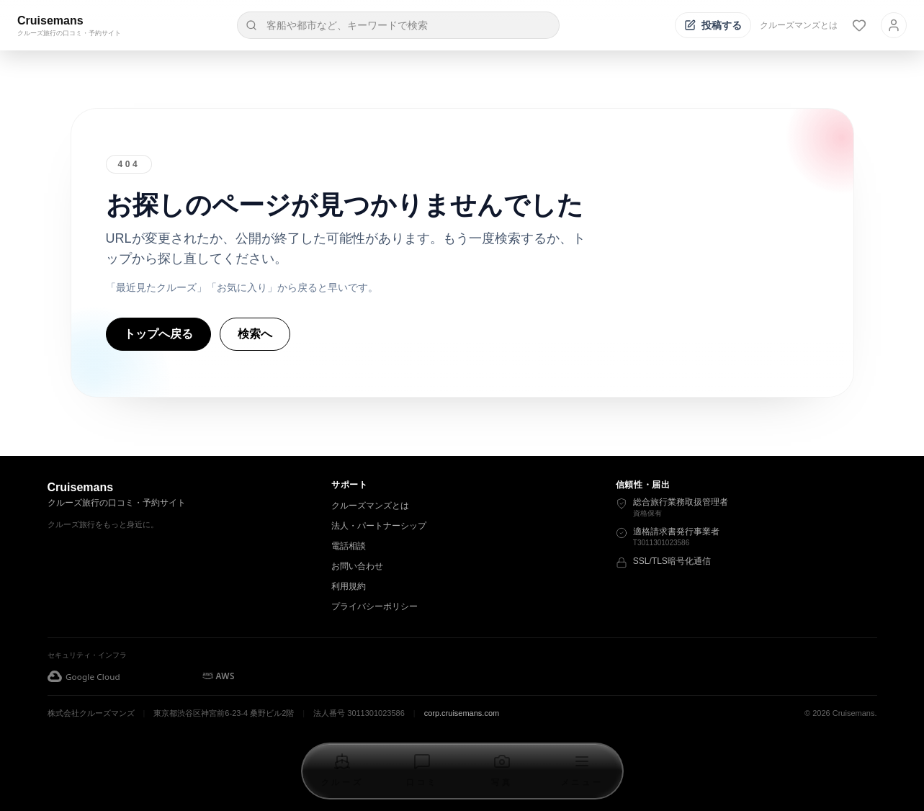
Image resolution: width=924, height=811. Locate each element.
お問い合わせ (357, 566)
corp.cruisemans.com (462, 713)
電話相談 (348, 546)
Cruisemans (50, 20)
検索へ (255, 334)
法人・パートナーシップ (378, 526)
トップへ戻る (158, 334)
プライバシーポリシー (374, 606)
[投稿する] (713, 25)
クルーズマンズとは (799, 25)
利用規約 (348, 586)
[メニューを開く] (581, 771)
